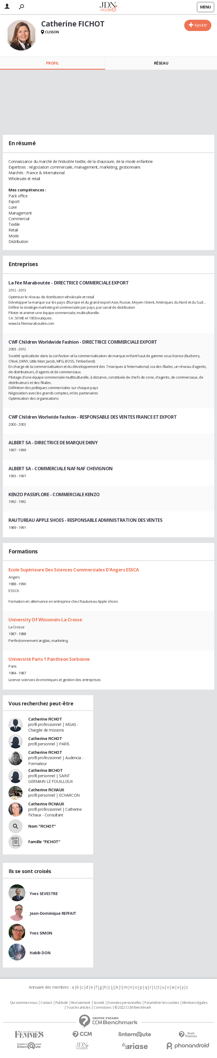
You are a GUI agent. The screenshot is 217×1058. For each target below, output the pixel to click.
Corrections (102, 1008)
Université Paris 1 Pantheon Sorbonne (49, 659)
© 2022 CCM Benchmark (132, 1008)
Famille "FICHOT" (44, 841)
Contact (46, 1003)
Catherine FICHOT (45, 719)
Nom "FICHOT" (42, 826)
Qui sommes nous (23, 1003)
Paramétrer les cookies (161, 1003)
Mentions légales (194, 1003)
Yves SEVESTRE (44, 893)
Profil (52, 63)
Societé (99, 1003)
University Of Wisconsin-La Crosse (45, 620)
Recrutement (80, 1003)
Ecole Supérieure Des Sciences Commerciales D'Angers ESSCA (73, 570)
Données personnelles (124, 1003)
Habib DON (40, 952)
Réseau (161, 63)
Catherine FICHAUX (46, 789)
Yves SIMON (41, 933)
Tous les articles (78, 1008)
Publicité (61, 1003)
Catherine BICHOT (45, 770)
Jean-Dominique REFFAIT (53, 913)
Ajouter (200, 25)
